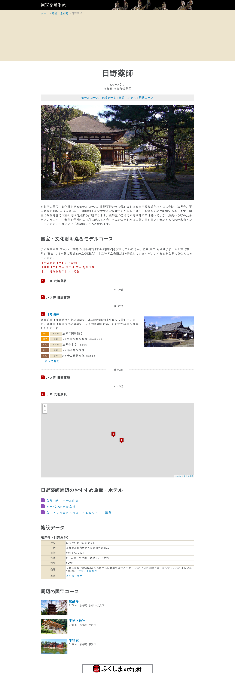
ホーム (45, 13)
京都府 (64, 13)
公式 (79, 576)
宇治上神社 (77, 620)
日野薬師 (52, 314)
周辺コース (146, 97)
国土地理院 (188, 476)
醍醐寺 (74, 601)
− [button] (45, 411)
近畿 (54, 13)
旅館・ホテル (128, 97)
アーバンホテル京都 (61, 506)
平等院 (74, 640)
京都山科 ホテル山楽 (62, 500)
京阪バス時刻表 (88, 571)
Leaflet (178, 476)
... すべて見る (50, 361)
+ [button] (45, 406)
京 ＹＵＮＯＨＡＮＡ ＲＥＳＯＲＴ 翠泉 (79, 512)
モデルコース (90, 97)
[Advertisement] (117, 40)
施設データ (108, 97)
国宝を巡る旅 (53, 5)
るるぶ (70, 576)
